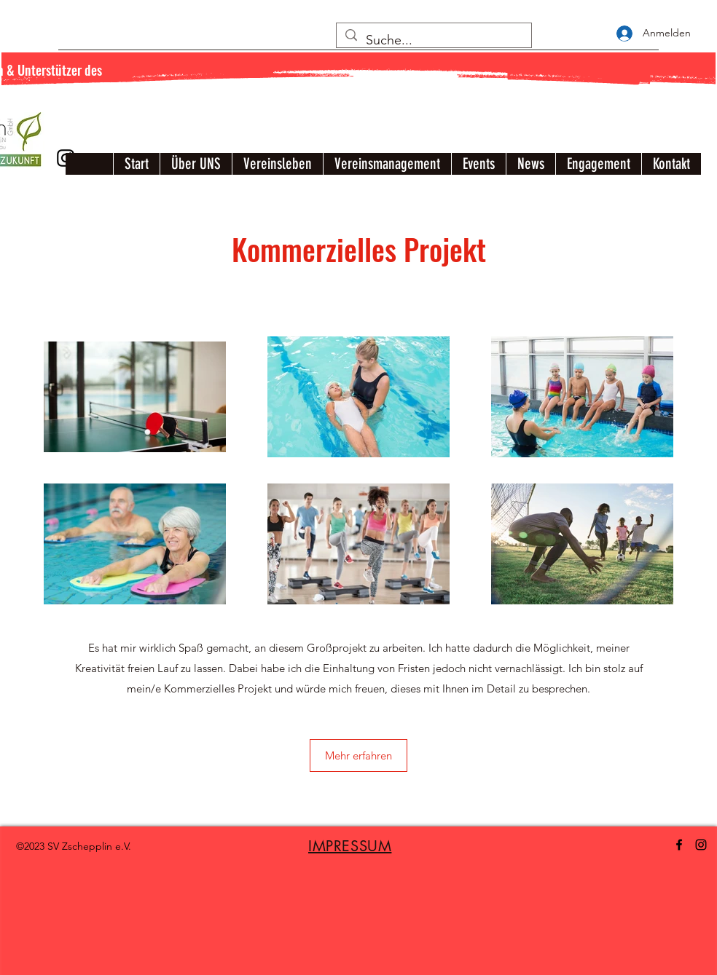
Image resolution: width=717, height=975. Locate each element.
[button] (358, 755)
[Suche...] (433, 40)
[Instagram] (701, 844)
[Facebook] (679, 844)
